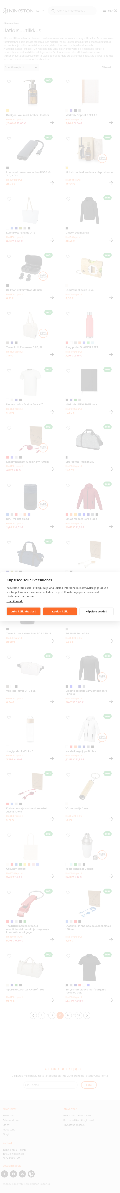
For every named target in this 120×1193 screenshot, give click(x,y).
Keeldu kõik (60, 611)
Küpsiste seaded (96, 611)
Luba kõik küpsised (23, 611)
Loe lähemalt (15, 601)
